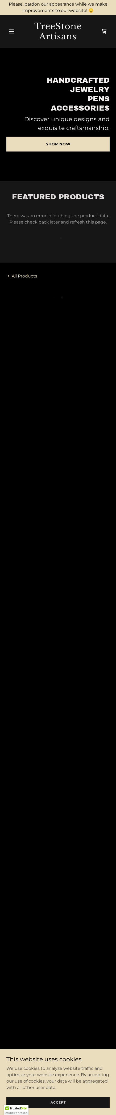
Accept (58, 1102)
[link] (58, 37)
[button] (14, 31)
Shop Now (58, 144)
